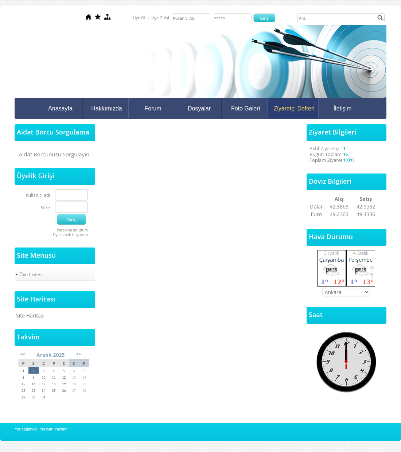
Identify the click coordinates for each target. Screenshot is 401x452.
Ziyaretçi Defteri (293, 108)
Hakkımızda (106, 108)
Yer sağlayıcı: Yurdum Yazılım (41, 429)
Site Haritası (30, 315)
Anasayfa (60, 108)
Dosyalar (199, 108)
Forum (152, 108)
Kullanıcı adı (38, 195)
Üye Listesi (31, 274)
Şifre (45, 208)
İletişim (343, 108)
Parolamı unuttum (72, 230)
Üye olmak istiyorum (70, 234)
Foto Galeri (245, 108)
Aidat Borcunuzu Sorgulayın (54, 154)
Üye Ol (139, 17)
